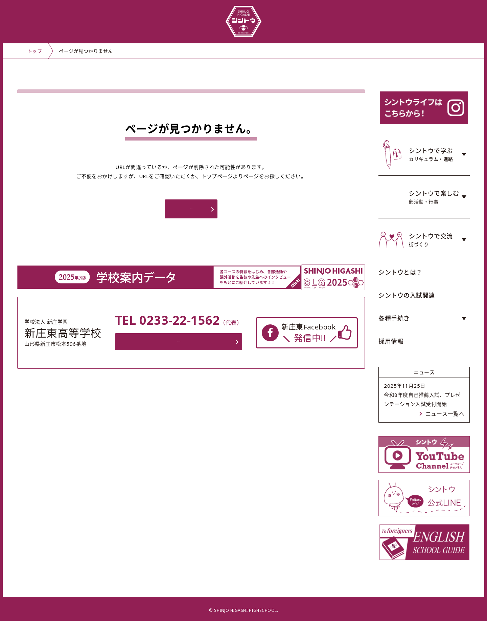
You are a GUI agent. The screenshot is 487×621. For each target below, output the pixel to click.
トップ (34, 51)
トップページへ (191, 211)
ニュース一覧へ (445, 413)
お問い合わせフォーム (180, 344)
